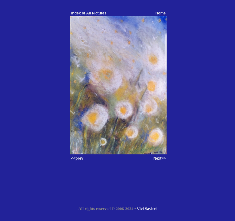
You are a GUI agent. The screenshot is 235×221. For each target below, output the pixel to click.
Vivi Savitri (147, 208)
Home (161, 13)
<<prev (77, 158)
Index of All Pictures (88, 13)
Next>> (159, 158)
